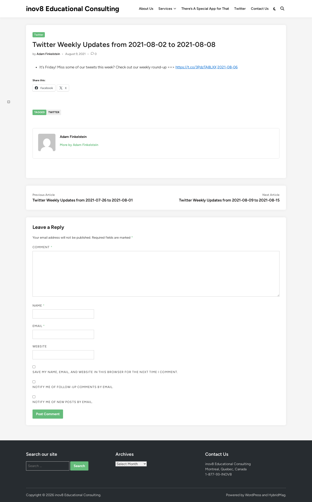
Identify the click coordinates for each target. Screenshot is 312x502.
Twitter (240, 9)
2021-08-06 (227, 67)
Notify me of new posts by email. (62, 402)
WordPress (253, 495)
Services (167, 8)
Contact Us (259, 9)
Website (39, 346)
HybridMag (276, 495)
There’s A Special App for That (205, 9)
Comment (42, 247)
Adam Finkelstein (48, 54)
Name (38, 305)
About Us (146, 9)
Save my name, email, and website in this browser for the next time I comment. (105, 372)
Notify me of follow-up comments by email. (72, 387)
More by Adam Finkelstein (79, 145)
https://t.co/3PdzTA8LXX (196, 67)
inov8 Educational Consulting (72, 9)
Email (38, 326)
